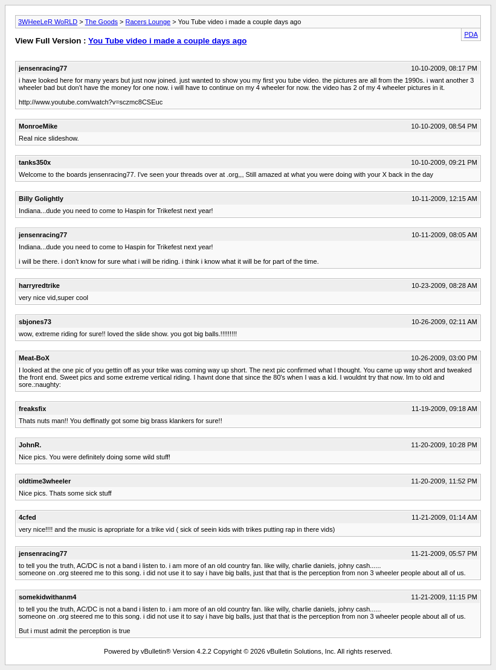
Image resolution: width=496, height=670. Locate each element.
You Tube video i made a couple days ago (167, 40)
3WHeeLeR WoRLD (47, 21)
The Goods (101, 21)
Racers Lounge (148, 21)
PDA (471, 34)
